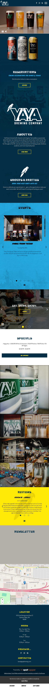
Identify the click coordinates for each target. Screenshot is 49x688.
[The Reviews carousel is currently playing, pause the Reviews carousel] (24, 521)
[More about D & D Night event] (24, 280)
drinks (24, 313)
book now (23, 195)
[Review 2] (24, 515)
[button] (20, 327)
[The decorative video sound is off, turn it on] (5, 31)
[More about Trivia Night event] (28, 280)
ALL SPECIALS (24, 355)
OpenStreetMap (45, 604)
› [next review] (46, 505)
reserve (24, 85)
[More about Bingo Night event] (20, 280)
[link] (24, 583)
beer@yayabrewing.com (24, 661)
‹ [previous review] (2, 505)
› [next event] (46, 246)
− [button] (2, 602)
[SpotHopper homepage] (28, 670)
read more (23, 152)
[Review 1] (20, 515)
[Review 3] (28, 515)
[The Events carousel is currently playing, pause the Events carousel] (24, 285)
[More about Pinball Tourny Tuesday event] (16, 280)
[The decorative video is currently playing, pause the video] (2, 31)
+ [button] (2, 599)
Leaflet (38, 604)
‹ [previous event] (3, 246)
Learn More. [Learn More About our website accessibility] (24, 681)
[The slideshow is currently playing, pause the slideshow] (2, 324)
